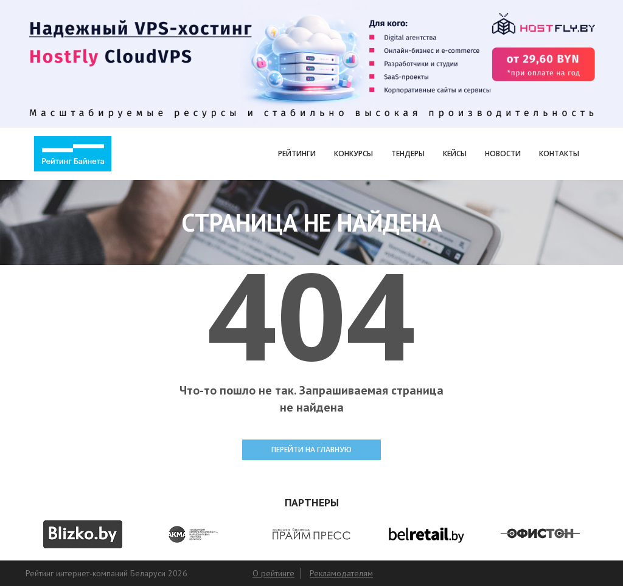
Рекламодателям (341, 573)
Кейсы (455, 153)
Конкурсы (353, 153)
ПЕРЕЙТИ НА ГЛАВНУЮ (311, 449)
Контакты (559, 153)
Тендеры (408, 153)
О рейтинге (273, 573)
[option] (83, 534)
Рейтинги (297, 153)
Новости (503, 153)
